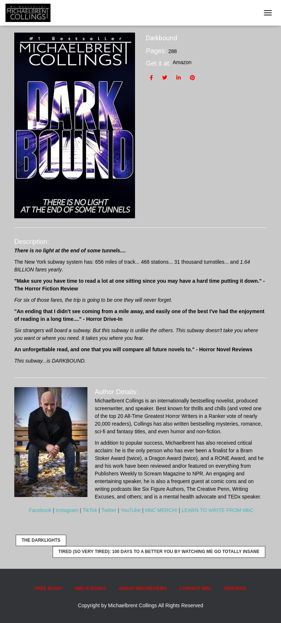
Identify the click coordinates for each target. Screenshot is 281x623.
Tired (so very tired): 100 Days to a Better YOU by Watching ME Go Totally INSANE (159, 551)
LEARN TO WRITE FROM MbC (217, 510)
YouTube (131, 510)
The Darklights (41, 540)
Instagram (67, 510)
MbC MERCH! (161, 510)
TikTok (90, 510)
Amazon (182, 62)
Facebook (40, 510)
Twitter (108, 510)
